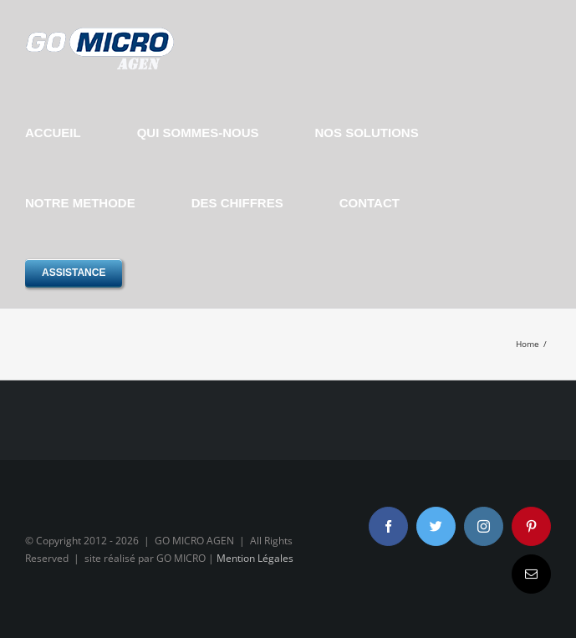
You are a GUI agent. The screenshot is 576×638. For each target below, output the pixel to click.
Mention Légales (255, 558)
